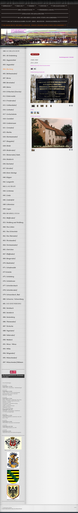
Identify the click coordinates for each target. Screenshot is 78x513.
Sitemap (10, 507)
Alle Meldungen (6, 503)
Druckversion (5, 507)
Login (75, 507)
